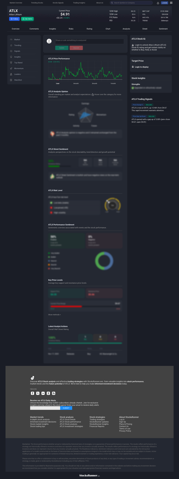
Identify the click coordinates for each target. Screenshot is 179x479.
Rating (71, 115)
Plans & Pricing (125, 424)
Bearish (76, 48)
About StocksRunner (129, 417)
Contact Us (123, 426)
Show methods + (54, 315)
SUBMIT (66, 408)
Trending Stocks (37, 3)
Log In (121, 419)
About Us (99, 3)
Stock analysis (66, 417)
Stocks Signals (58, 3)
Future (94, 126)
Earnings (85, 103)
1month (113, 83)
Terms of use (124, 429)
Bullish (61, 48)
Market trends (37, 417)
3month (94, 83)
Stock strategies (97, 417)
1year (57, 83)
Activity (76, 126)
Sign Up (122, 422)
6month (76, 83)
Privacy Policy (125, 431)
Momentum (101, 115)
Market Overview (16, 3)
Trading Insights (79, 3)
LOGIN (164, 3)
